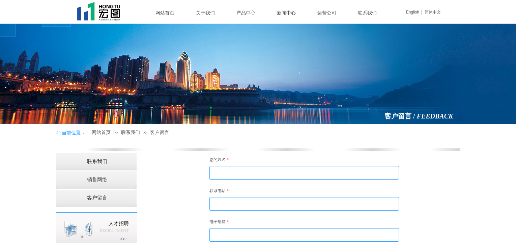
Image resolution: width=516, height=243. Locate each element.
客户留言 (159, 132)
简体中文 (433, 12)
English (412, 12)
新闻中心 (286, 13)
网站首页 (164, 13)
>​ (123, 239)
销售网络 (97, 179)
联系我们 (367, 13)
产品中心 (245, 13)
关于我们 (205, 13)
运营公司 (326, 13)
